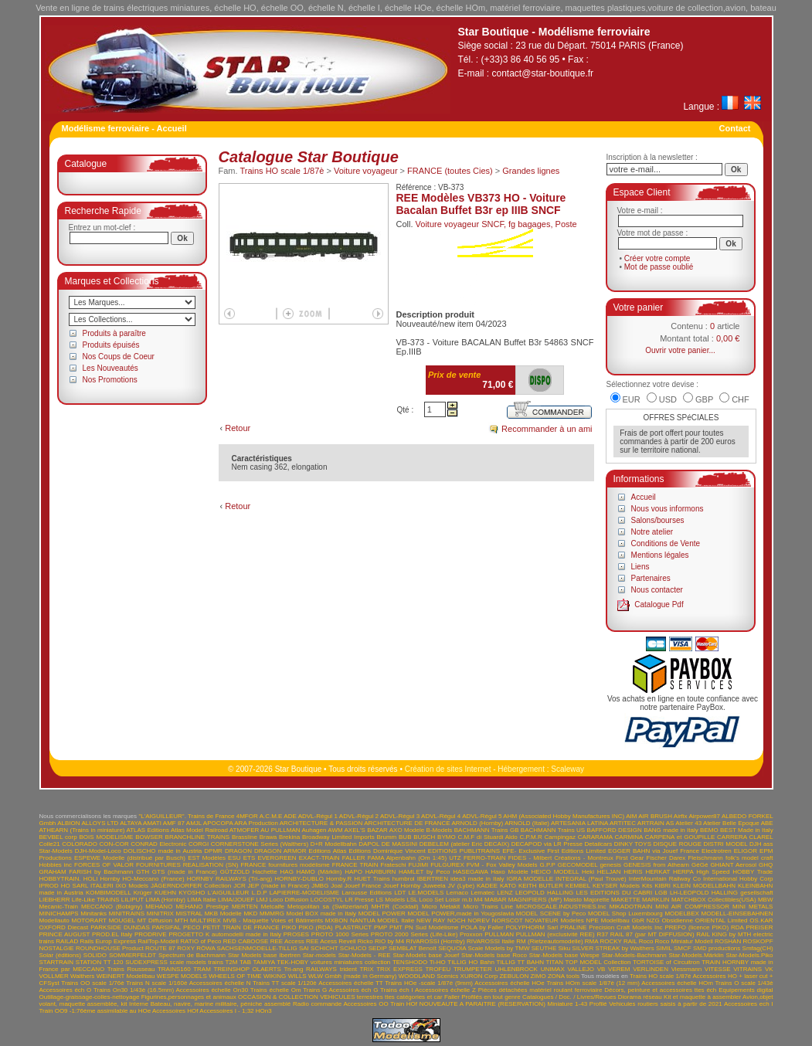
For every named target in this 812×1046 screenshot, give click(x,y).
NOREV (478, 920)
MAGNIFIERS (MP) (535, 899)
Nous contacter (657, 590)
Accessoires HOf (175, 1010)
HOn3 (264, 1010)
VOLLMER (54, 976)
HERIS (632, 871)
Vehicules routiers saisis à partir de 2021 (665, 1003)
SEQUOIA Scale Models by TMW (483, 948)
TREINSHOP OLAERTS (246, 969)
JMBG (319, 885)
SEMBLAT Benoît (413, 948)
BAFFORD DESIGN (614, 830)
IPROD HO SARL (64, 885)
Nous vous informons (667, 508)
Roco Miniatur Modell (684, 941)
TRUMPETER (473, 969)
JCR (239, 885)
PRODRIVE (150, 934)
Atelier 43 (688, 823)
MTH (181, 920)
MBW (765, 899)
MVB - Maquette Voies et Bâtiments (273, 920)
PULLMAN (499, 934)
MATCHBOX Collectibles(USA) (713, 899)
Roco (646, 941)
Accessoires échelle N (220, 983)
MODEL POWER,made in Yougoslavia (460, 913)
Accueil (643, 497)
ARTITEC (623, 823)
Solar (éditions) (60, 955)
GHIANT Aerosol (733, 864)
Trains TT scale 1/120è (285, 983)
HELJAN (609, 871)
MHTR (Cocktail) (395, 906)
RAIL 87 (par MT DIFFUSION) (652, 934)
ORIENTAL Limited (721, 920)
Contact (735, 128)
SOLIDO (95, 955)
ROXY (186, 948)
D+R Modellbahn (334, 844)
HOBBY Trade (752, 871)
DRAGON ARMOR (280, 850)
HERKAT (657, 871)
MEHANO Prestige (202, 906)
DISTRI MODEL (726, 844)
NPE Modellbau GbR (615, 920)
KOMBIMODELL (108, 892)
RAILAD (67, 941)
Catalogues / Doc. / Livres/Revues (569, 996)
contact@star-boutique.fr (543, 73)
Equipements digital (746, 990)
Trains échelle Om (275, 990)
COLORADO (79, 844)
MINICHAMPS (59, 913)
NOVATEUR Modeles (554, 920)
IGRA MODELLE (530, 878)
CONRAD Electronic (158, 844)
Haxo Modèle (509, 871)
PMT (396, 927)
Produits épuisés (111, 345)
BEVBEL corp (58, 837)
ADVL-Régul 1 (318, 816)
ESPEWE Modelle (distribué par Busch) (129, 857)
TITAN (555, 962)
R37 (602, 934)
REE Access (287, 941)
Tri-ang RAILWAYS (310, 969)
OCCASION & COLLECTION (278, 996)
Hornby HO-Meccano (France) (142, 878)
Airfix (681, 816)
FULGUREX (447, 864)
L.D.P (259, 892)
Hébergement (521, 769)
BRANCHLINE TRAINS (197, 837)
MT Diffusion (155, 920)
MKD (250, 913)
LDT (400, 892)
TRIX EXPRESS (399, 969)
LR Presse (359, 899)
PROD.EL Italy (112, 934)
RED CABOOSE (246, 941)
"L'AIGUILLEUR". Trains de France (186, 816)
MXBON (336, 920)
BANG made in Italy (671, 830)
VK (769, 969)
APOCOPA (218, 823)
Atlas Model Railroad (199, 830)
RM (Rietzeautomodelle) (549, 941)
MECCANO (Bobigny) (111, 906)
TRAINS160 (174, 969)
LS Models (390, 899)
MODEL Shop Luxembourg (625, 913)
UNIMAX (553, 969)
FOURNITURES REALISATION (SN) (187, 864)
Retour (237, 428)
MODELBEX (681, 913)
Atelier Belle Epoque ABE (738, 823)
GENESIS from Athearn (656, 864)
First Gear (630, 857)
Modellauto (54, 920)
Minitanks (93, 913)
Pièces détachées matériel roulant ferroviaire (540, 990)
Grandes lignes (530, 170)
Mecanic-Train (58, 906)
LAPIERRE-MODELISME (304, 892)
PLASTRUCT (353, 927)
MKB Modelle (223, 913)
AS (670, 823)
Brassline (244, 837)
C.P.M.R (531, 837)
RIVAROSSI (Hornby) (435, 941)
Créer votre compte (657, 258)
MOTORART (88, 920)
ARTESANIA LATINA (579, 823)
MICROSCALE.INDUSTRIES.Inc (561, 906)
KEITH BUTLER (540, 885)
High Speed (712, 871)
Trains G (315, 990)
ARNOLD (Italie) (527, 823)
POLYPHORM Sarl (532, 927)
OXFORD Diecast (64, 927)
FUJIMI (418, 864)
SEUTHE (544, 948)
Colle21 (49, 844)
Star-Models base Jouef (426, 955)
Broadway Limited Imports (338, 837)
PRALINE (573, 927)
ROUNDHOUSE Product (110, 948)
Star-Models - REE (364, 955)
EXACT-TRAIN (319, 857)
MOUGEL (122, 920)
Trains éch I (396, 990)
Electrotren (717, 850)
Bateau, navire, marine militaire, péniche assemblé (221, 1003)
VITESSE (718, 969)
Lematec (482, 892)
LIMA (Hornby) (165, 899)
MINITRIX (160, 913)
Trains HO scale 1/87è (282, 170)
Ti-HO (438, 962)
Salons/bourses (658, 520)
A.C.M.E (271, 816)
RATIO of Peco (200, 941)
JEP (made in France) (279, 885)
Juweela (434, 885)
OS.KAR (761, 920)
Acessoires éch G (354, 990)
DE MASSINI (400, 844)
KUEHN (165, 892)
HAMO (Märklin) (319, 871)
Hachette (265, 871)
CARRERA (732, 837)
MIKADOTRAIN (631, 906)
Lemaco (457, 892)
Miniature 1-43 (568, 1003)
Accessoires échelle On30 (212, 990)
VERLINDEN (650, 969)
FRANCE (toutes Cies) (450, 170)
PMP (380, 927)
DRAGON (238, 850)
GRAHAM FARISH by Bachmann (86, 871)
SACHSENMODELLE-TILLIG (257, 948)
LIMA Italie (201, 899)
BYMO (446, 837)
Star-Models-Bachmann (634, 955)
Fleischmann (705, 857)
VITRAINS (747, 969)
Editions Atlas (328, 850)
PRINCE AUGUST (64, 934)
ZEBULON (513, 976)
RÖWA (205, 948)
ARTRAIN (650, 823)
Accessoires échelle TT (350, 983)
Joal (336, 885)
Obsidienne (676, 920)
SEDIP (378, 948)
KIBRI (662, 885)
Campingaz (560, 837)
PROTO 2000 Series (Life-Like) (414, 934)
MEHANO (158, 906)
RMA (591, 941)
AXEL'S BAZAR (366, 830)
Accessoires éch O (65, 990)
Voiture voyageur (366, 170)
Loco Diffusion (289, 899)
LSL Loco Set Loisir (433, 899)
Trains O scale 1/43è (744, 983)
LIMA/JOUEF (236, 899)
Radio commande (317, 1003)
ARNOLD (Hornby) (477, 823)
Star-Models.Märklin (696, 955)
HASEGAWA (470, 871)
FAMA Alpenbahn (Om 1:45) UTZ (414, 857)
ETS (249, 857)
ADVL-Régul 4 (440, 816)
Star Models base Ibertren (264, 955)
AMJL (194, 823)
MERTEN (245, 906)
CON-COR (113, 844)
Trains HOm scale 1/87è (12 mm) (593, 983)
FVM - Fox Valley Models (502, 864)
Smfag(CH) (757, 948)
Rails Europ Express (107, 941)
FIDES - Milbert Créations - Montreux (560, 857)
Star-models (319, 955)
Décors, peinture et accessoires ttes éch (660, 990)
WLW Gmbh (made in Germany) (352, 976)
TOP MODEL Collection (598, 962)
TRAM (202, 969)
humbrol (403, 878)
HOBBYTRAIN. (60, 878)
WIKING (274, 976)
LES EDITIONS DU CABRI (614, 892)
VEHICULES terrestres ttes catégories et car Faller (390, 996)
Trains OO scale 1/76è (92, 983)
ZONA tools (563, 976)
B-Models (439, 830)
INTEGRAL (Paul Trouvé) (591, 878)
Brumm (386, 837)
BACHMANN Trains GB (486, 830)
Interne (138, 1003)
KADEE (487, 885)
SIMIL (664, 948)
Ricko (365, 941)
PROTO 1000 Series (340, 934)
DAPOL (368, 844)
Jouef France (363, 885)
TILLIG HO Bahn (470, 962)
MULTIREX (205, 920)
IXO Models (132, 885)
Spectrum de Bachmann (192, 955)
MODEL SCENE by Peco (551, 913)
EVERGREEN (276, 857)
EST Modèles (207, 857)
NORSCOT (507, 920)
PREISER (759, 927)
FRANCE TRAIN (355, 864)
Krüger (143, 892)
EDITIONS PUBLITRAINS (464, 850)
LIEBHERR (54, 899)
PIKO (288, 927)
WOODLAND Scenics (428, 976)
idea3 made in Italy (477, 878)
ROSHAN (728, 941)
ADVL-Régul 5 (481, 816)
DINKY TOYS (632, 844)
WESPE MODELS (182, 976)
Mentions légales (660, 555)
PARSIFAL (166, 927)
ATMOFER (244, 830)
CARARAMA (595, 837)
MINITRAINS (126, 913)
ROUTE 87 (160, 948)
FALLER (353, 857)
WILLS (297, 976)
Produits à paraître (114, 333)
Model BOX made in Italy (321, 913)
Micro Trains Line (488, 906)
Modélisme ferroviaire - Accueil (124, 128)
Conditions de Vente (666, 543)
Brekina (289, 837)
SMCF (682, 948)
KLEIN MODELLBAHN (704, 885)
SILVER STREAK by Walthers (613, 948)
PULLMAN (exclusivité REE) (555, 934)
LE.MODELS (425, 892)
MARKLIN (656, 899)
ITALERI (102, 885)
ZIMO (538, 976)
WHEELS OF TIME (235, 976)
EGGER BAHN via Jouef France (653, 850)
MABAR (495, 899)
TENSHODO (409, 962)
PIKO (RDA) (316, 927)
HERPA (683, 871)
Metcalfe (272, 906)
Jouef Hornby (401, 885)
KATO (508, 885)
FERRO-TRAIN (485, 857)
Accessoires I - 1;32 (226, 1010)
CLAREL (761, 837)
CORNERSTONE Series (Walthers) (259, 844)
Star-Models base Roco (494, 955)
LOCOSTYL (327, 899)
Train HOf (403, 1003)
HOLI (90, 878)
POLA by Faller (481, 927)
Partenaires (651, 578)
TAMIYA (264, 962)
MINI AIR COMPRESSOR (692, 906)
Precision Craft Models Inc (625, 927)
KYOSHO (191, 892)
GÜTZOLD (235, 871)
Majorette (596, 899)
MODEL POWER (382, 913)
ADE (290, 816)
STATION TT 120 (100, 962)
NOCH (456, 920)
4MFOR (247, 816)
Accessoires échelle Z (445, 990)
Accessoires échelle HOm (677, 983)
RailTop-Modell (158, 941)
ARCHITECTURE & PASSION (321, 823)
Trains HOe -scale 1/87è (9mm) (429, 983)
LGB (661, 892)
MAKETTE (625, 899)
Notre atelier (652, 532)
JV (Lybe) (460, 885)
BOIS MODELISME (106, 837)
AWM (335, 830)
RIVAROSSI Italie (491, 941)
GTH (142, 871)
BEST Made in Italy (746, 830)
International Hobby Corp (738, 878)
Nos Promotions (110, 379)
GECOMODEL (578, 864)
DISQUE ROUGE (678, 844)
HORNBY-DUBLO (299, 878)
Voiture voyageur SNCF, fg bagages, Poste (496, 224)
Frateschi (393, 864)
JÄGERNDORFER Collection (191, 885)
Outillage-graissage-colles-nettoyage (89, 996)
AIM (631, 816)
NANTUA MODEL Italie (382, 920)
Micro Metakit (441, 906)
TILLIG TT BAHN (520, 962)
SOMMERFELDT (132, 955)
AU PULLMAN (280, 830)
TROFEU (437, 969)
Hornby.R (339, 878)
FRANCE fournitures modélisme (284, 864)
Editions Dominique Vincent (386, 850)
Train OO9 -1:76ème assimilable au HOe (95, 1010)
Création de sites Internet (448, 769)
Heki (588, 871)
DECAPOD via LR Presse (547, 844)
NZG (653, 920)
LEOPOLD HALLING (544, 892)
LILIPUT (132, 899)
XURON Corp (479, 976)
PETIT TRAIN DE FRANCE (241, 927)
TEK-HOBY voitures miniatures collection (333, 962)
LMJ (261, 899)
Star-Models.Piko (749, 955)
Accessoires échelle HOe (509, 983)
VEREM (619, 969)
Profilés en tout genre (490, 996)
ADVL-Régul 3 (400, 816)
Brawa (268, 837)
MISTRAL (189, 913)
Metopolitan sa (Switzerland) (328, 906)
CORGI (199, 844)
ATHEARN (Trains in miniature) (82, 830)
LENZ (504, 892)
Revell (346, 941)
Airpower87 (704, 816)
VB (601, 969)
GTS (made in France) (184, 871)
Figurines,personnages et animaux (188, 996)
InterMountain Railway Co (665, 878)
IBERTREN (432, 878)
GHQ (766, 864)
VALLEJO (580, 969)
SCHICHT (324, 948)
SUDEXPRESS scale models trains (174, 962)
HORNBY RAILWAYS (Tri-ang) (229, 878)
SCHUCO (353, 948)
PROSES (296, 934)
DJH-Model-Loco (98, 850)
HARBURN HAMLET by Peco (407, 871)
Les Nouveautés (110, 368)
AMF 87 (174, 823)
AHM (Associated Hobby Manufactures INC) (563, 816)
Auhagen (313, 830)
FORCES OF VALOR (104, 864)
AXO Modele (406, 830)
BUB (405, 837)
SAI (304, 948)
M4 (478, 899)
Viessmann (686, 969)
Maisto (572, 899)
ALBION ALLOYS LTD (87, 823)
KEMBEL (578, 885)
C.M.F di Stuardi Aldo (487, 837)
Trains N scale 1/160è (156, 983)
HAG (287, 871)
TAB (245, 962)
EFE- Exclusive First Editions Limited (554, 850)
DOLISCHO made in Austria (163, 850)
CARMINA (629, 837)
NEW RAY (430, 920)
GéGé (699, 864)
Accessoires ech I (748, 1003)
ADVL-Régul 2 (359, 816)
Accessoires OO (365, 1003)
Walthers (82, 976)
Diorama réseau (640, 996)
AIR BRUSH (655, 816)
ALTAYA (130, 823)
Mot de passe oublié (659, 267)
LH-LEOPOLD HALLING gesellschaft (721, 892)
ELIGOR (745, 850)
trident (348, 969)
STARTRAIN (56, 962)
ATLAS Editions (147, 830)
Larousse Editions (366, 892)
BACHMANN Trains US (553, 830)
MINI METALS (752, 906)
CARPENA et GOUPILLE (680, 837)
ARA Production (256, 823)
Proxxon (471, 934)
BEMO (709, 830)
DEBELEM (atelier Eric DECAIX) (464, 844)
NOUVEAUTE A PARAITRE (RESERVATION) (482, 1003)
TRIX (366, 969)
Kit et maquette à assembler (702, 996)
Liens (640, 566)
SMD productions (716, 948)
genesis (610, 864)
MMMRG (272, 913)
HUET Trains (371, 878)
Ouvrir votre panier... (680, 350)
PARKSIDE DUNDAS (120, 927)
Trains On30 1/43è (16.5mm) (133, 990)
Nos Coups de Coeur (119, 356)
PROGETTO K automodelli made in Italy (224, 934)
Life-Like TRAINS (96, 899)
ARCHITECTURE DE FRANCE (407, 823)
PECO (192, 927)
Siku (565, 948)
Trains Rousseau (131, 969)
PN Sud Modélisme (432, 927)
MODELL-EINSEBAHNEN (737, 913)
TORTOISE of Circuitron (666, 962)
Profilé (598, 1003)
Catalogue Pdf (658, 604)
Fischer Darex (666, 857)
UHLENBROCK (516, 969)
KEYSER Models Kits (622, 885)
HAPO (353, 871)
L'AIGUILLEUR (229, 892)
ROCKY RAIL (618, 941)
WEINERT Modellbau (126, 976)
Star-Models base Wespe (564, 955)
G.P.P (547, 864)
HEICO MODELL (555, 871)
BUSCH (424, 837)
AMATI (152, 823)
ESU (234, 857)
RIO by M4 (389, 941)
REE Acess (321, 941)
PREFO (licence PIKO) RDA (703, 927)
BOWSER (149, 837)
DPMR (213, 850)
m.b (467, 899)
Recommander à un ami (546, 428)
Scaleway (567, 769)
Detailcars (599, 844)
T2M (231, 962)
